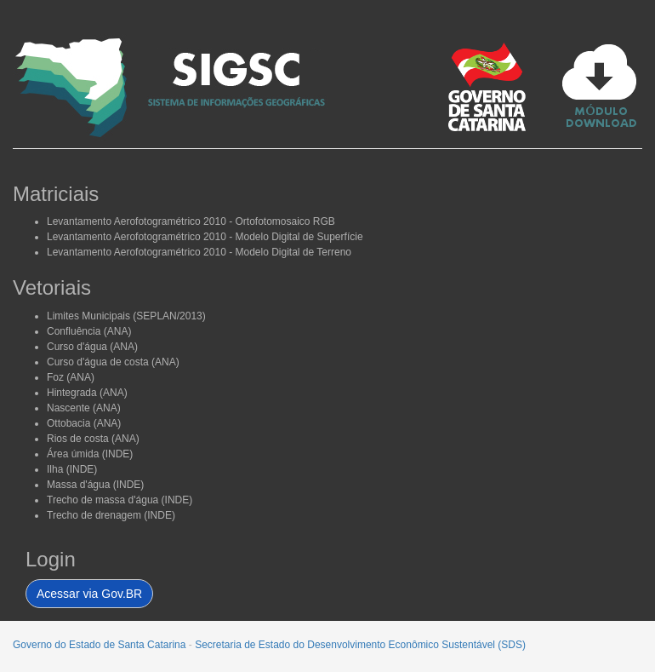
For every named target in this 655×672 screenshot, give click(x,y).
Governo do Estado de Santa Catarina (99, 645)
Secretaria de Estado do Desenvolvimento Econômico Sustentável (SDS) (360, 645)
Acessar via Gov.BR (89, 593)
